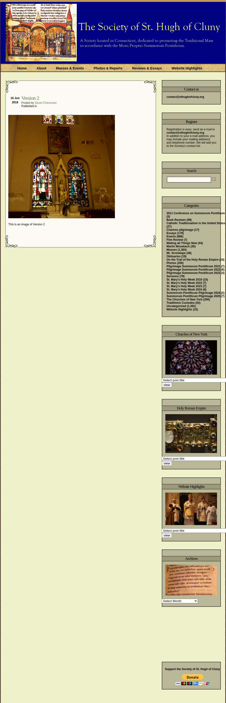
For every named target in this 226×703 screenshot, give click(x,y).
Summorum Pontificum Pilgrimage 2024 (193, 293)
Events (171, 236)
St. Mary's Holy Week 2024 (184, 289)
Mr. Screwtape (176, 253)
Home (22, 68)
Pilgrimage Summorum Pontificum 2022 (193, 269)
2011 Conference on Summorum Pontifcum (196, 213)
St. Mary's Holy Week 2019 (184, 279)
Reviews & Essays (147, 68)
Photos (171, 263)
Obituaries (174, 256)
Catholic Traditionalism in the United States (196, 223)
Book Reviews (176, 220)
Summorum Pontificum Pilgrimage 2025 (193, 296)
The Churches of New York (185, 299)
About (41, 68)
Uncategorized (176, 306)
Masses (172, 249)
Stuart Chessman (46, 102)
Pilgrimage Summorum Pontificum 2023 (193, 273)
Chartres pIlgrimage (180, 229)
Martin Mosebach (178, 246)
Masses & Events (70, 68)
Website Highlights (187, 68)
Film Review (175, 239)
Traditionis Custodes (181, 302)
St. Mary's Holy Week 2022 (184, 283)
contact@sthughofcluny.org (185, 97)
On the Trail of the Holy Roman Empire (192, 259)
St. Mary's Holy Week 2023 (184, 286)
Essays (171, 233)
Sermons (173, 276)
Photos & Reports (108, 68)
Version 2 (30, 98)
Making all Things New (182, 243)
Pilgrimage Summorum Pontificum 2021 (193, 266)
